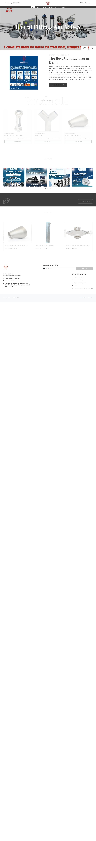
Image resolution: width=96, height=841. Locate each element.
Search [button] (87, 3)
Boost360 (17, 297)
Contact (63, 7)
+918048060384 (15, 3)
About (38, 7)
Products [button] (44, 7)
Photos (57, 7)
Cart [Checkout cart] (82, 3)
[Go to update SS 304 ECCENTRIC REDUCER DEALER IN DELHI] (17, 235)
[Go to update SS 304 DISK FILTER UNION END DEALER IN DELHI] (78, 235)
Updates (51, 7)
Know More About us (58, 84)
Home (33, 7)
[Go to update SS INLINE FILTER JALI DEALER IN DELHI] (48, 235)
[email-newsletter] (60, 268)
